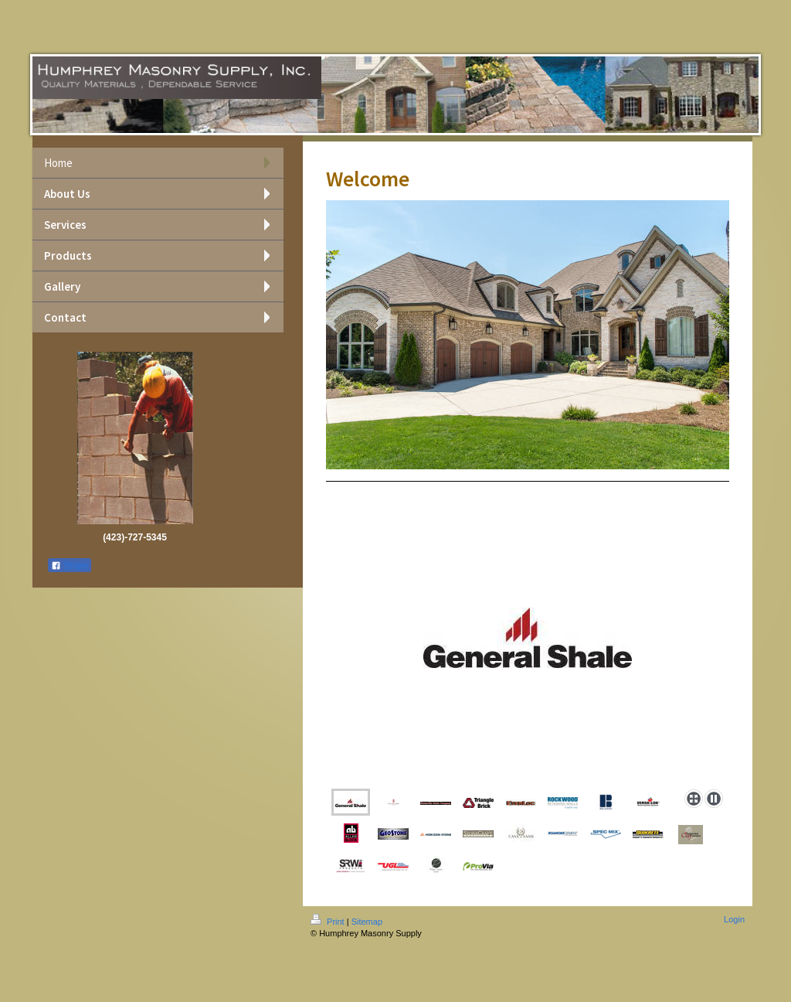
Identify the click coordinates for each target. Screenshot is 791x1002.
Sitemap (366, 921)
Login (734, 919)
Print (329, 921)
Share (69, 566)
